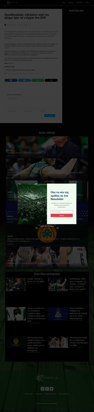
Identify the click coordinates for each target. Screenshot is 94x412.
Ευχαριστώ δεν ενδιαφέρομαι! (47, 226)
